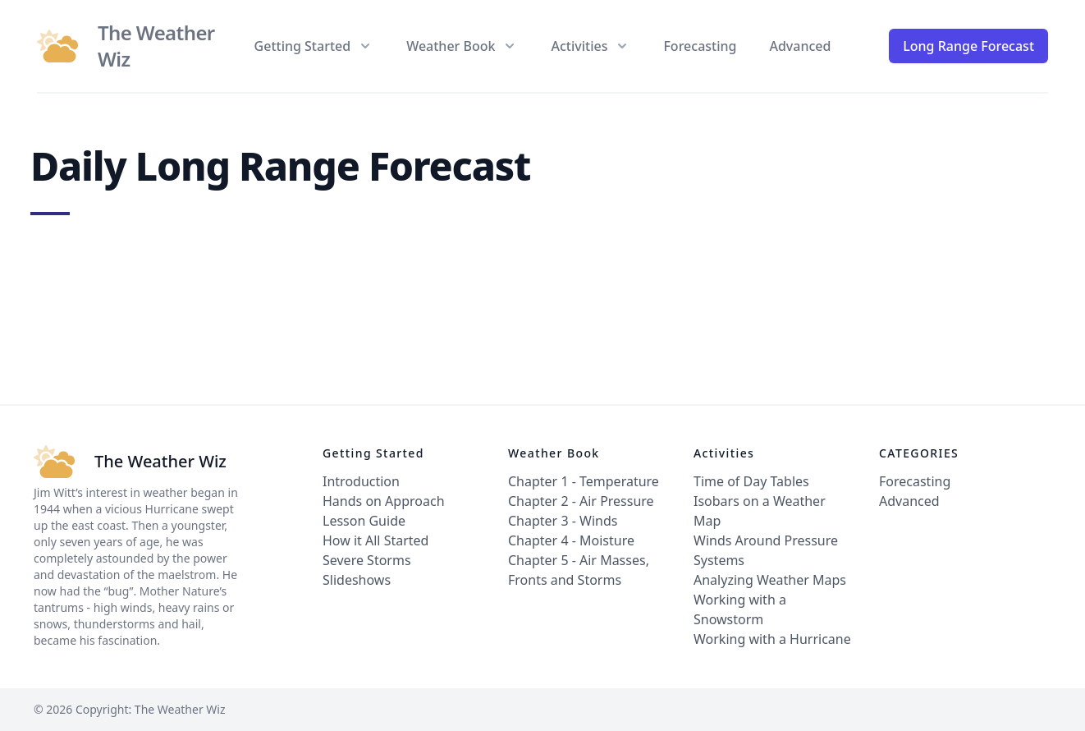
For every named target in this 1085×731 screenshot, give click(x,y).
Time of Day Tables (751, 481)
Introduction (361, 481)
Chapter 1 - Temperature (583, 481)
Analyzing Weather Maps (770, 580)
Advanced (800, 46)
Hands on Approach (384, 501)
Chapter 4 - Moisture (571, 540)
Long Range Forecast (968, 46)
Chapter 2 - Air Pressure (581, 501)
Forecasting (699, 46)
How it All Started (375, 540)
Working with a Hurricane (772, 639)
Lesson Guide (364, 521)
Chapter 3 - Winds (562, 521)
